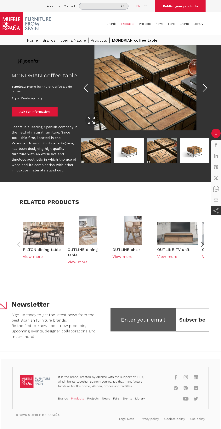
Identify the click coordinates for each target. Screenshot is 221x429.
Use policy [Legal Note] (194, 418)
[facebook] (216, 145)
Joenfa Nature (73, 41)
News (159, 24)
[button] (202, 247)
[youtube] (183, 399)
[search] (103, 6)
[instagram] (183, 378)
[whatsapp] (216, 189)
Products (127, 24)
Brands (111, 24)
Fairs (171, 24)
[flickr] (192, 389)
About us (53, 6)
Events (184, 24)
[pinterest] (216, 167)
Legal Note (126, 418)
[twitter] (216, 178)
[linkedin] (216, 156)
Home (32, 41)
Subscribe (192, 322)
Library (198, 24)
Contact (69, 6)
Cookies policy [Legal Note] (172, 418)
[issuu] (183, 389)
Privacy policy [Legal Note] (147, 418)
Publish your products (180, 6)
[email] (216, 200)
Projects (145, 24)
